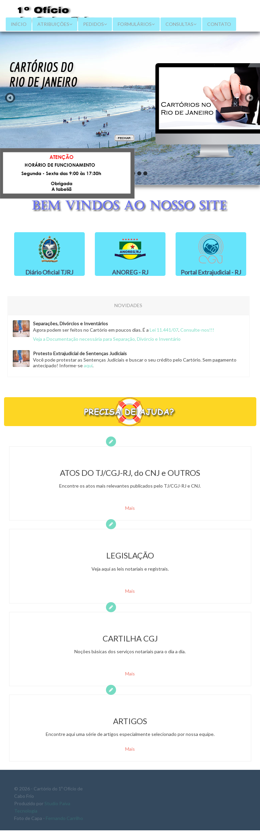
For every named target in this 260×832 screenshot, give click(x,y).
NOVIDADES (127, 305)
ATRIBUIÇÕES (54, 24)
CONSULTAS (180, 24)
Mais (130, 510)
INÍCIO (19, 24)
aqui (86, 365)
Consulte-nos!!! (195, 330)
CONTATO (219, 24)
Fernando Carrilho (64, 819)
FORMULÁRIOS (136, 24)
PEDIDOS (95, 24)
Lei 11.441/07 (162, 330)
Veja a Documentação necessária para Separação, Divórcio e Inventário (105, 339)
